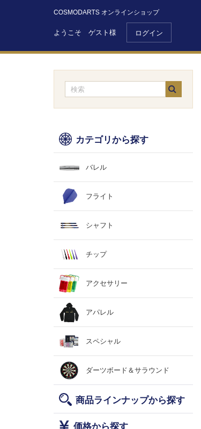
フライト (100, 196)
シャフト (100, 225)
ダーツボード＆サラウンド (127, 370)
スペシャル (103, 341)
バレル (96, 167)
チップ (96, 254)
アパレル (100, 312)
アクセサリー (107, 283)
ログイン (149, 33)
